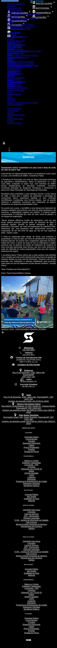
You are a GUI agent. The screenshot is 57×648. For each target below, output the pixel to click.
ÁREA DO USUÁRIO (44, 4)
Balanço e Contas (14, 43)
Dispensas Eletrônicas (16, 78)
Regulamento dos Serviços (17, 20)
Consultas (11, 6)
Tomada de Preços (14, 86)
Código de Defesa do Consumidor (20, 27)
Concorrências (13, 74)
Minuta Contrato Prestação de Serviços (22, 18)
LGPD (9, 59)
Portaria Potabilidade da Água (19, 29)
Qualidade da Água (14, 37)
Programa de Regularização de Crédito (22, 66)
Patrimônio (11, 64)
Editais (10, 55)
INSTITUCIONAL (42, 8)
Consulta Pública (14, 33)
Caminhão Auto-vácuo (16, 4)
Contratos (11, 49)
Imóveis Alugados (14, 57)
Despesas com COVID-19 (17, 51)
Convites (10, 76)
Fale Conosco (12, 16)
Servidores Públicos (15, 68)
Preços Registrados (15, 82)
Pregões (10, 84)
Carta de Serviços (14, 8)
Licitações (11, 61)
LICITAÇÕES (41, 17)
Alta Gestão (12, 35)
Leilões (10, 80)
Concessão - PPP (14, 47)
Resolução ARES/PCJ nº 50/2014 (20, 25)
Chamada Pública (14, 72)
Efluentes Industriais (15, 12)
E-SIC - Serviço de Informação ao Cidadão (24, 14)
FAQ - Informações (14, 10)
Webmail (10, 39)
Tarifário (10, 23)
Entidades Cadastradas (16, 45)
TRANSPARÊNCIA (43, 13)
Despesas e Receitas (15, 53)
